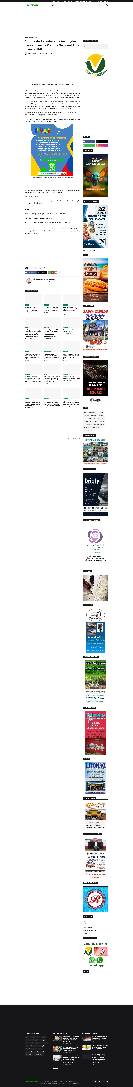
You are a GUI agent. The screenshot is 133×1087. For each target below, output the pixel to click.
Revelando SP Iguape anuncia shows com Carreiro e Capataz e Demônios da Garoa (31, 310)
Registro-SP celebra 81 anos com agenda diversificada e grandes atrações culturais (71, 402)
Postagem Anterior (30, 438)
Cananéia (86, 415)
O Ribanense (86, 933)
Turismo (61, 5)
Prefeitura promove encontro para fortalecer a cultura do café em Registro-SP (52, 356)
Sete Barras (96, 427)
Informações (51, 5)
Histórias (69, 5)
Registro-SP (42, 268)
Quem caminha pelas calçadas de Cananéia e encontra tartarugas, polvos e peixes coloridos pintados (52, 403)
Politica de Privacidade (66, 1)
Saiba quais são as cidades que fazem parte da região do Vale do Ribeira (100, 1047)
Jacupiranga (87, 421)
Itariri (103, 418)
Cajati (101, 412)
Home (53, 1)
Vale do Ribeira (86, 5)
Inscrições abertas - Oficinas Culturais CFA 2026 (71, 377)
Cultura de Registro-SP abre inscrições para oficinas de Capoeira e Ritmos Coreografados (71, 356)
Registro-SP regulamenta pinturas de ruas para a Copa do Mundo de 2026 (70, 1048)
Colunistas (105, 1)
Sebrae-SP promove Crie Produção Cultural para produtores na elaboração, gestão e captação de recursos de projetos (51, 333)
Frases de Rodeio (87, 927)
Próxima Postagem (73, 438)
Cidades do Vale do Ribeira (80, 1)
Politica (35, 268)
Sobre (58, 1)
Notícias (97, 5)
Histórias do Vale (92, 1)
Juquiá (95, 421)
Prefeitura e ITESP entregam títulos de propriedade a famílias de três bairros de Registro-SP (71, 1039)
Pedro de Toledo (99, 424)
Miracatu (101, 421)
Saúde (77, 5)
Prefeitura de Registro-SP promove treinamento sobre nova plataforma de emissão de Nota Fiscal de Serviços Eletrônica (71, 1059)
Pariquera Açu (37, 1049)
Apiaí (85, 412)
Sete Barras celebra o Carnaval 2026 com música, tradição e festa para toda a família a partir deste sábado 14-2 (33, 380)
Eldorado (93, 415)
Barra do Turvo (93, 412)
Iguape (101, 415)
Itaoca (45, 1043)
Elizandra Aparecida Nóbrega (44, 279)
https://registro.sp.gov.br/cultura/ (52, 121)
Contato (100, 1)
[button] (102, 5)
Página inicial (28, 37)
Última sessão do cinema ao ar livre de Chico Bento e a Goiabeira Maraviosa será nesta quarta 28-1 (33, 403)
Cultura (35, 37)
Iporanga (96, 418)
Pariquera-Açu (88, 424)
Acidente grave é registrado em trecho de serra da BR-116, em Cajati (100, 1038)
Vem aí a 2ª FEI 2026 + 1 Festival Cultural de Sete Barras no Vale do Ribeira (51, 309)
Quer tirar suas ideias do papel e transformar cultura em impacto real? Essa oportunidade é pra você (71, 310)
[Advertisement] (66, 22)
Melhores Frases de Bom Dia (91, 930)
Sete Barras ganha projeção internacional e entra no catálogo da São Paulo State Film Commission (52, 379)
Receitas (85, 924)
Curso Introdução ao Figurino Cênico (69, 330)
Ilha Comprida (87, 418)
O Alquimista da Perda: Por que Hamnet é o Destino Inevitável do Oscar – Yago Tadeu (32, 356)
